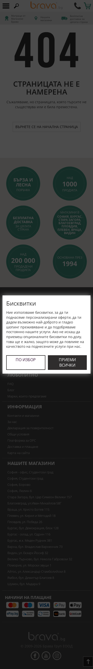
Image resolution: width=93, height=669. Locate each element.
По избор (26, 359)
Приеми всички (67, 362)
